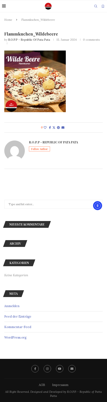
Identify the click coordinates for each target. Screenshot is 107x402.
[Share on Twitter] (53, 127)
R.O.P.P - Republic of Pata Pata (29, 39)
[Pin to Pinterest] (58, 127)
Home (8, 20)
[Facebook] (35, 368)
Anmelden (11, 306)
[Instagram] (47, 368)
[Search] (96, 6)
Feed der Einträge (17, 316)
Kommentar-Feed (17, 327)
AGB (42, 385)
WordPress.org (15, 337)
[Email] (72, 368)
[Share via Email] (62, 127)
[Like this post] (45, 127)
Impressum (60, 385)
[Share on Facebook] (50, 127)
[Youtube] (59, 368)
